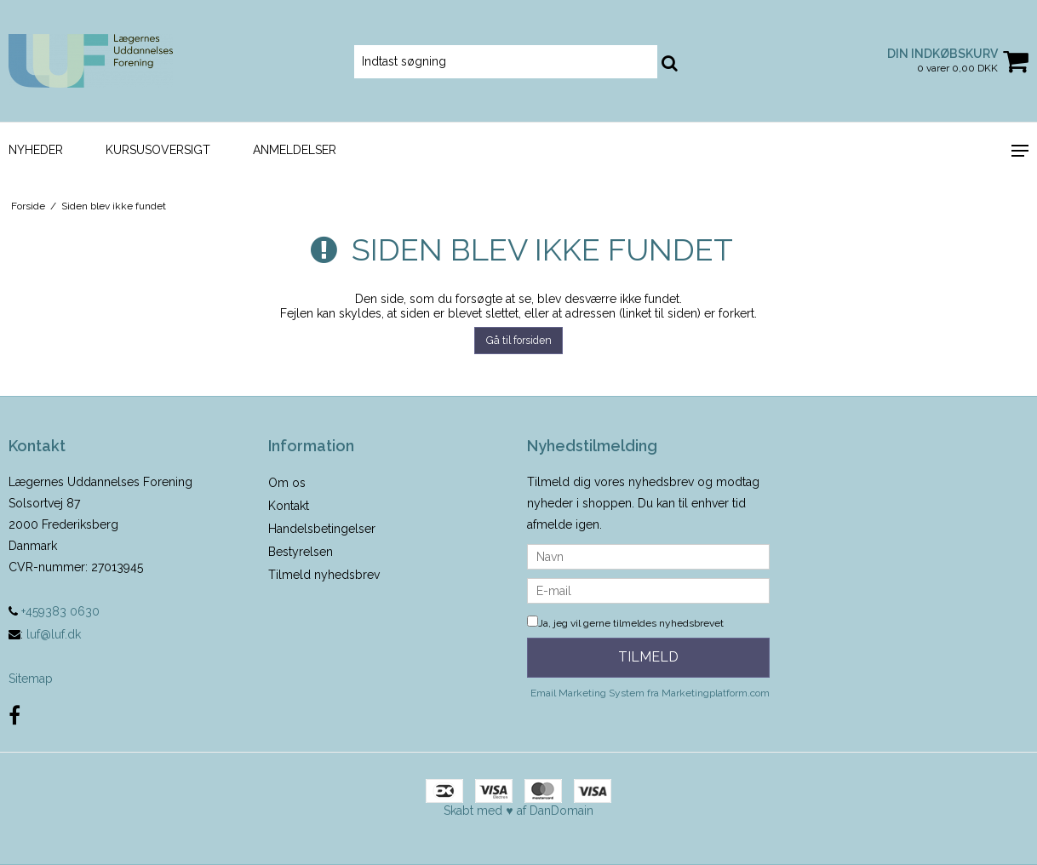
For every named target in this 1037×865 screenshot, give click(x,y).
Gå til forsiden (519, 340)
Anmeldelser (294, 150)
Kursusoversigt (158, 150)
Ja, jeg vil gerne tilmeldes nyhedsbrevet (625, 623)
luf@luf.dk (53, 634)
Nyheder (36, 150)
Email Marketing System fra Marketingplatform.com (650, 693)
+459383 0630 (54, 611)
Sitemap (31, 678)
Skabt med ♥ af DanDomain (518, 810)
